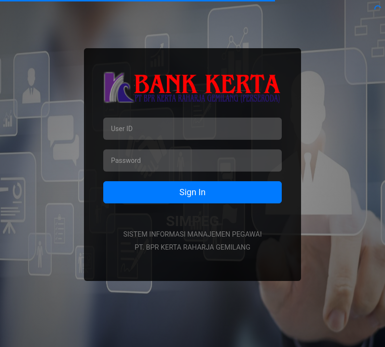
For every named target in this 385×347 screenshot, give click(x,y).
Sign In (192, 192)
